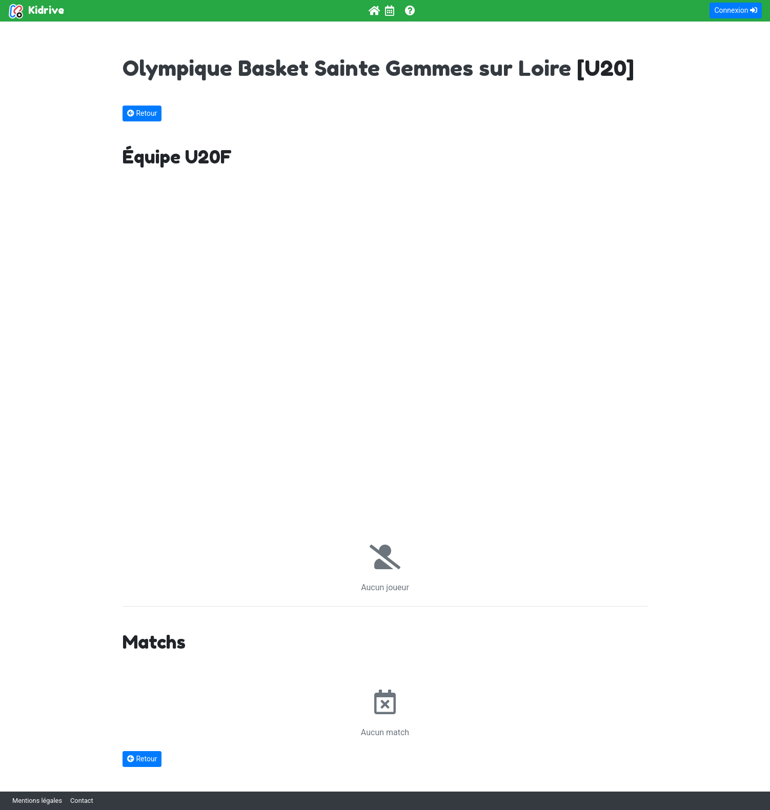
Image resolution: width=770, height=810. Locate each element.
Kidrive (36, 11)
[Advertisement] (385, 356)
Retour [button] (142, 113)
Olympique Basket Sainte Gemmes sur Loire (347, 68)
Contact (81, 800)
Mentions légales (37, 800)
